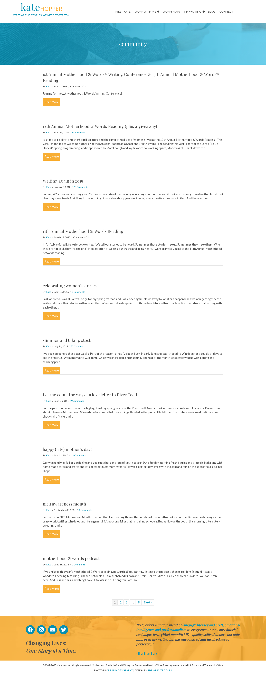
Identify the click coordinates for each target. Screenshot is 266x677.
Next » (148, 602)
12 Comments (78, 455)
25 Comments (80, 187)
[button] (158, 11)
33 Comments (78, 346)
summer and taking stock (67, 340)
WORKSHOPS (171, 11)
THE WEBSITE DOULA (160, 670)
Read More (53, 102)
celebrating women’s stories (70, 285)
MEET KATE (122, 11)
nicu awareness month (64, 504)
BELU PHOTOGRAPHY (120, 670)
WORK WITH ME (145, 11)
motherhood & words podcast (71, 558)
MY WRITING (192, 11)
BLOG (211, 11)
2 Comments (78, 132)
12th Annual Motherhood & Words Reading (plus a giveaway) (100, 126)
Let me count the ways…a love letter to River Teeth (90, 394)
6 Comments (78, 291)
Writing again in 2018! (63, 181)
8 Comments (85, 510)
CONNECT (226, 11)
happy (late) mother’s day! (67, 449)
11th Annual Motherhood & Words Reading (83, 231)
